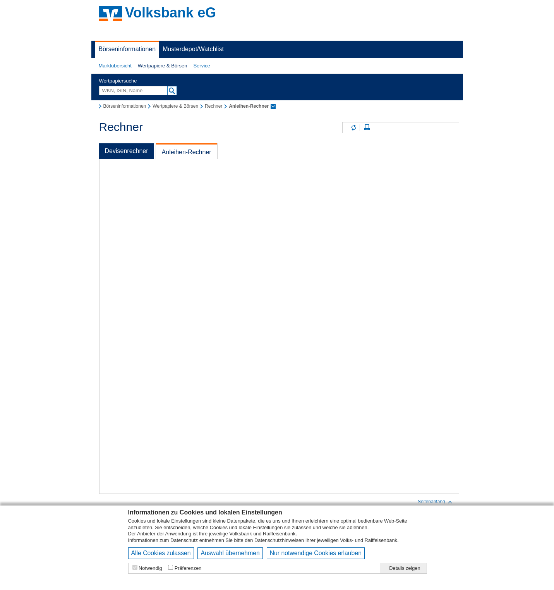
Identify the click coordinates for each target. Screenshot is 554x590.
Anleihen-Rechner (186, 152)
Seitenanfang (435, 502)
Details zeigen (404, 568)
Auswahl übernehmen (230, 553)
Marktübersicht (115, 66)
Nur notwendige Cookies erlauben (316, 553)
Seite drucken (367, 127)
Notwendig (150, 568)
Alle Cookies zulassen (161, 553)
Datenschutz (184, 540)
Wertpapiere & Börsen (162, 66)
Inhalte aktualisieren (353, 127)
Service (201, 66)
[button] (115, 66)
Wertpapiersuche (118, 81)
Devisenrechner (126, 151)
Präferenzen (188, 568)
